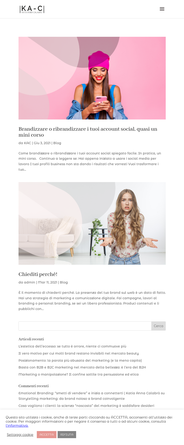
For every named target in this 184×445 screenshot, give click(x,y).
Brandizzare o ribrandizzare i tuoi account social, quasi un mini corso (88, 132)
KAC (27, 143)
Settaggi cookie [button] (20, 435)
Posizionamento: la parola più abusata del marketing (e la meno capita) (80, 360)
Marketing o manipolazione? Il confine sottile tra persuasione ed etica (79, 374)
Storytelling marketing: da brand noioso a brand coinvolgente (72, 399)
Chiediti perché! (38, 274)
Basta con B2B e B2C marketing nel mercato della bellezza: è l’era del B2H (82, 367)
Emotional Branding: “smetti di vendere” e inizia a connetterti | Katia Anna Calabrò (89, 393)
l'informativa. (17, 426)
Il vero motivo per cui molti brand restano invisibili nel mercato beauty (79, 353)
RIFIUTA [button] (66, 434)
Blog (57, 143)
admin (29, 282)
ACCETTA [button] (47, 434)
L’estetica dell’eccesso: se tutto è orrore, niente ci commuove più (72, 346)
